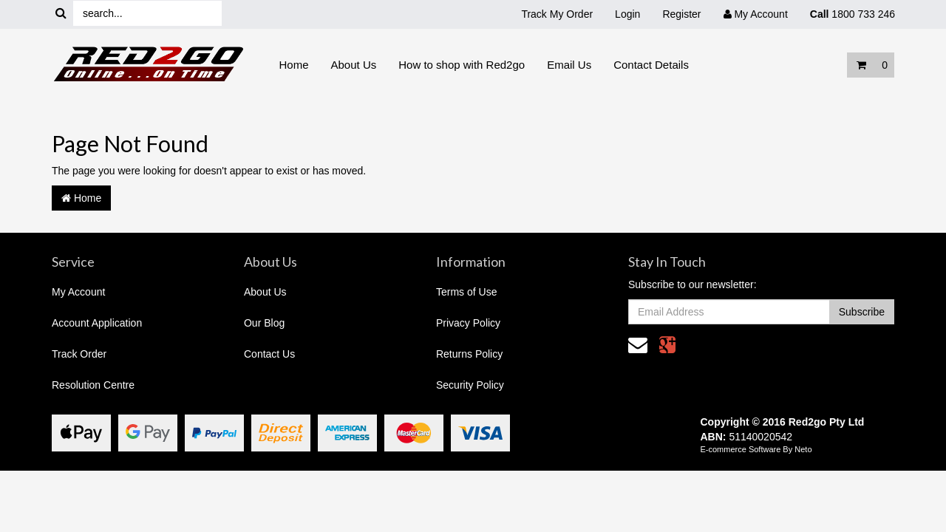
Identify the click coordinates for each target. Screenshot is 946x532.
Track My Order (557, 14)
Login (627, 14)
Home (294, 64)
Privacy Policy (468, 323)
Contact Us (269, 354)
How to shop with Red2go (461, 64)
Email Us (569, 64)
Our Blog (264, 323)
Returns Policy (469, 354)
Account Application (97, 323)
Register (681, 14)
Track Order (79, 354)
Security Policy (470, 385)
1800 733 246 (852, 14)
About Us (354, 64)
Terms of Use (466, 292)
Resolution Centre (93, 385)
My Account (78, 292)
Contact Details (651, 64)
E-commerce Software (741, 449)
